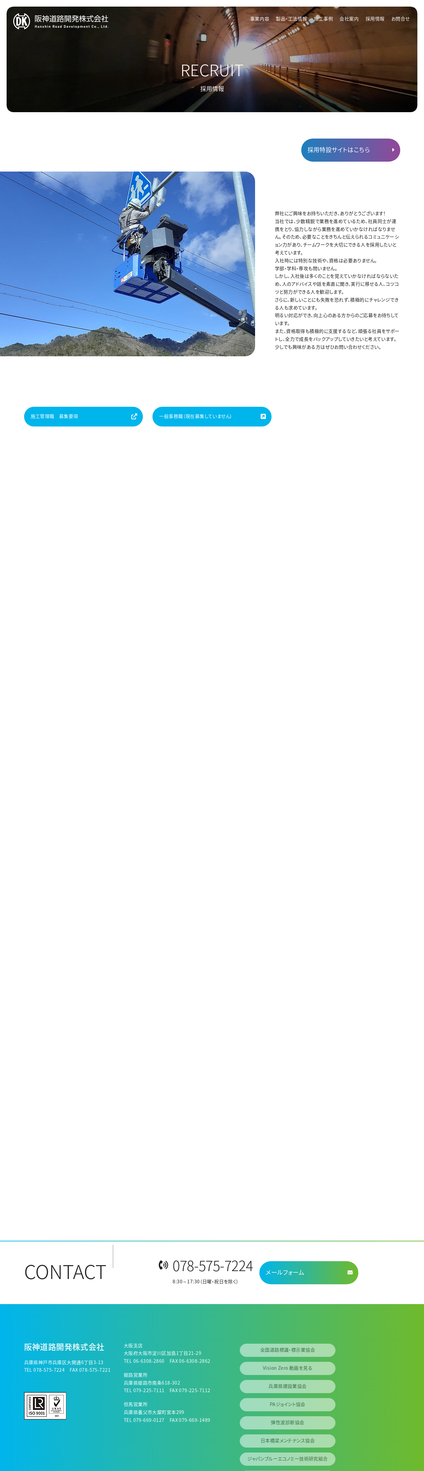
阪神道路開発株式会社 (64, 1347)
